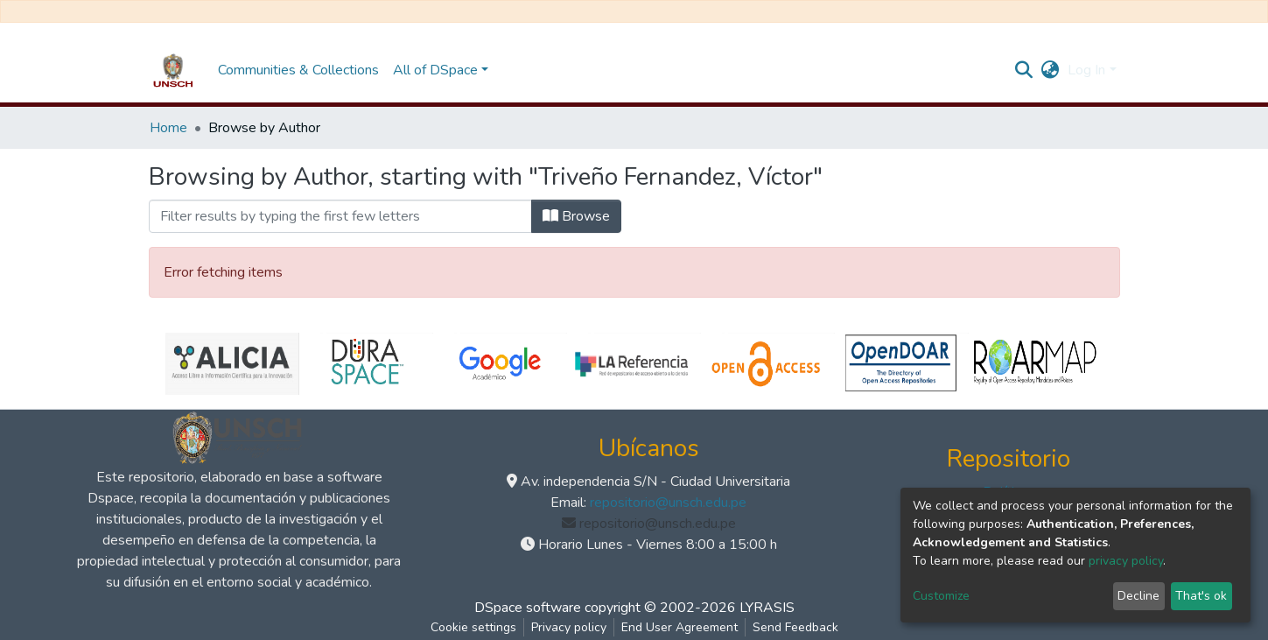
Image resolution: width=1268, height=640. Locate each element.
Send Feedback (795, 627)
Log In (1086, 70)
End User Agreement (679, 627)
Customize (941, 595)
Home (168, 127)
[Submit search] (1023, 70)
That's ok (1201, 595)
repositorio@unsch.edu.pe (668, 502)
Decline (1138, 595)
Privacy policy (568, 627)
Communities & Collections (298, 70)
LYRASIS (767, 607)
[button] (1049, 70)
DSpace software (527, 607)
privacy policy (1126, 560)
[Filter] (340, 216)
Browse (576, 216)
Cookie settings (473, 627)
